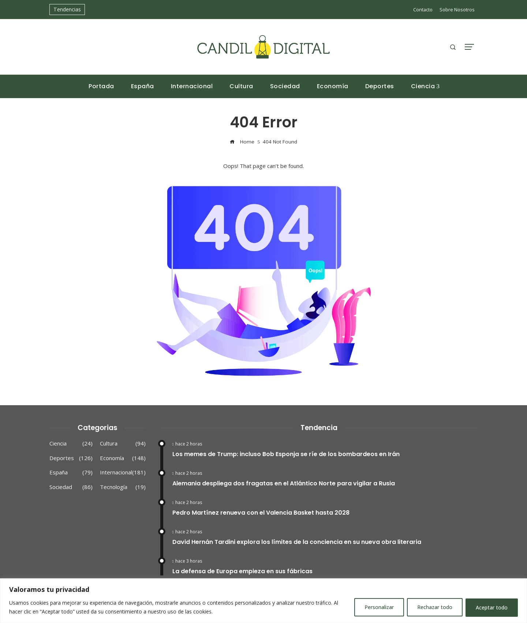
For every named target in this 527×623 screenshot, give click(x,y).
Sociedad (71, 487)
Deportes (71, 458)
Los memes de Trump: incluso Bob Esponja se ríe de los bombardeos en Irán (286, 454)
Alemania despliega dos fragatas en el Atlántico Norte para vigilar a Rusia (283, 483)
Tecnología (123, 487)
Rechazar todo (433, 607)
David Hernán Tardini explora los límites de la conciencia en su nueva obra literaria (296, 542)
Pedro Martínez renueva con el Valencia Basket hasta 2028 (261, 512)
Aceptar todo (491, 607)
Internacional (123, 472)
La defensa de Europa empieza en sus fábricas (242, 571)
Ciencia (71, 443)
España (71, 472)
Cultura (123, 443)
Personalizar (377, 607)
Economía (123, 458)
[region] (263, 601)
